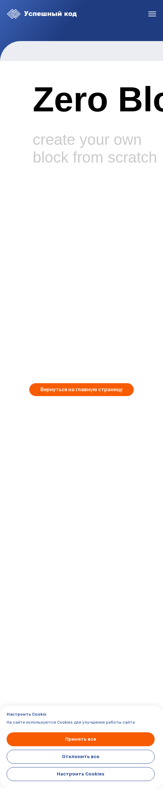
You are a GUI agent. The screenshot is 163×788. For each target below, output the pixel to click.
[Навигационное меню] (152, 13)
